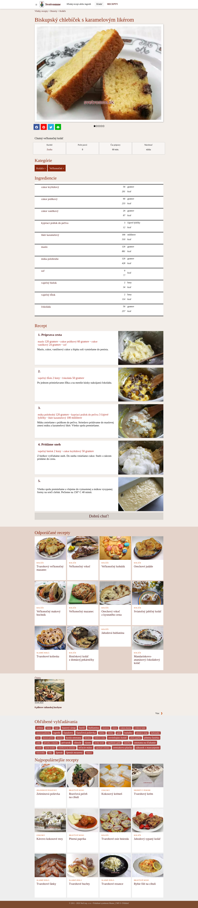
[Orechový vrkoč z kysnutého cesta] (115, 593)
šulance (89, 753)
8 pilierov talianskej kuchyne (48, 707)
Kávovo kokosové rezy (50, 838)
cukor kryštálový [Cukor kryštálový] (50, 187)
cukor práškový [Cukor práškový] (49, 199)
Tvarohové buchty (79, 883)
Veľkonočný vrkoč (79, 566)
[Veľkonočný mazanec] (82, 593)
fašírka (101, 733)
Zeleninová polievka (48, 793)
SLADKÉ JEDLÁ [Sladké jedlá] (43, 653)
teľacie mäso (85, 747)
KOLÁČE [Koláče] (40, 563)
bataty (49, 728)
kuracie (59, 738)
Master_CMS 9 (115, 903)
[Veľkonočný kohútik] (115, 548)
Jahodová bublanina (112, 632)
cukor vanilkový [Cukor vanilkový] (49, 211)
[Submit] (99, 4)
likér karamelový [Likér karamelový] (50, 234)
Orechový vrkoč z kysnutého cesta (111, 613)
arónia (39, 727)
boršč (82, 727)
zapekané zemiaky (103, 748)
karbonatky (155, 733)
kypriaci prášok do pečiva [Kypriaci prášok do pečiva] (54, 222)
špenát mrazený (74, 752)
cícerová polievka (43, 733)
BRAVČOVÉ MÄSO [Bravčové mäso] (76, 790)
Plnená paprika (77, 838)
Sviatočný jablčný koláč (147, 611)
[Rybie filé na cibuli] (147, 865)
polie (38, 743)
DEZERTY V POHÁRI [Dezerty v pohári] (142, 790)
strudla (39, 748)
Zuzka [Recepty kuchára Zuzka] (49, 149)
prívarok (66, 742)
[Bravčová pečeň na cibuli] (82, 775)
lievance (88, 738)
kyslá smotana (73, 737)
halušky (128, 732)
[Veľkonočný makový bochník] (50, 593)
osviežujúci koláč (117, 737)
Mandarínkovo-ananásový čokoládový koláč (147, 659)
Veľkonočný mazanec (81, 611)
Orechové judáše (143, 566)
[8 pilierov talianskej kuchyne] (49, 690)
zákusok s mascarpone (147, 747)
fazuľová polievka (86, 732)
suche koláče (50, 748)
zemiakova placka (122, 747)
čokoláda (46, 306)
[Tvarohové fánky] (50, 865)
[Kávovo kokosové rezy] (50, 820)
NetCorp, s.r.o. (86, 903)
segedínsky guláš (114, 743)
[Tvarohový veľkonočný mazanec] (50, 548)
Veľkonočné (56, 168)
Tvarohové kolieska (48, 656)
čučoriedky (40, 753)
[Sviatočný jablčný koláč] (147, 593)
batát (57, 728)
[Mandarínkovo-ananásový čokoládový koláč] (147, 638)
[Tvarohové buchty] (82, 865)
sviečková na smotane (66, 748)
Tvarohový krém (143, 793)
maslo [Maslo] (44, 246)
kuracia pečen (48, 738)
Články (38, 678)
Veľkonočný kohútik (113, 566)
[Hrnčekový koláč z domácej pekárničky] (82, 638)
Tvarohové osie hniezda (115, 838)
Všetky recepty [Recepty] (41, 11)
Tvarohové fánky (46, 883)
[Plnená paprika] (82, 820)
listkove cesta (100, 738)
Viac (159, 713)
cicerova (105, 728)
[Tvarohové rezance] (115, 865)
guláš (119, 733)
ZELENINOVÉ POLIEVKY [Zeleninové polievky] (47, 790)
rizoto (88, 742)
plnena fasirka (151, 737)
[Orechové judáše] (147, 548)
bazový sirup (69, 727)
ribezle (77, 742)
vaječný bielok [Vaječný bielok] (49, 282)
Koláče (63, 11)
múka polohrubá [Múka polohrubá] (49, 258)
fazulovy (68, 732)
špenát (59, 752)
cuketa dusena (125, 728)
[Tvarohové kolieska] (50, 638)
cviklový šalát (140, 728)
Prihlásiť (125, 903)
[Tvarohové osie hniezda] (115, 820)
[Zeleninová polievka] (50, 775)
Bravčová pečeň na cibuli (78, 795)
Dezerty (53, 11)
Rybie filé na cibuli (145, 883)
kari (37, 738)
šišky (50, 753)
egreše (56, 732)
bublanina (93, 727)
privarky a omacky (51, 743)
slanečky (127, 743)
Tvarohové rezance (112, 883)
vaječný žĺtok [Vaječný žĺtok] (48, 294)
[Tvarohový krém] (147, 775)
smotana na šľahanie (145, 742)
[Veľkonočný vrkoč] (82, 548)
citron (114, 728)
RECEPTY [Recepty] (112, 4)
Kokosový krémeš (111, 793)
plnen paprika (135, 738)
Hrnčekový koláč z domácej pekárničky (81, 658)
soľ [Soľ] (43, 270)
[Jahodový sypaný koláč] (147, 820)
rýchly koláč (99, 743)
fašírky (110, 733)
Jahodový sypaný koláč (147, 838)
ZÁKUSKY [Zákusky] (105, 790)
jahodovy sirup (141, 733)
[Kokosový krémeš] (115, 775)
